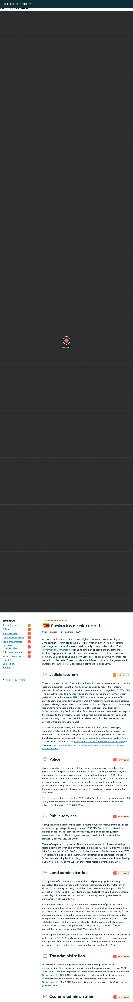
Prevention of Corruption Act (57, 649)
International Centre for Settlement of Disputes (99, 741)
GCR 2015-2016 (121, 690)
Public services (17, 633)
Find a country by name (15, 679)
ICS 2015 (79, 686)
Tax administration (17, 641)
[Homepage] (17, 5)
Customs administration (17, 647)
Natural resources (17, 656)
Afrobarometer (51, 711)
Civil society (9, 664)
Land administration (17, 637)
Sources (7, 667)
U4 (71, 798)
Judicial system (17, 625)
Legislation (8, 660)
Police (17, 629)
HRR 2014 (78, 697)
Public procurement (17, 652)
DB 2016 (122, 737)
